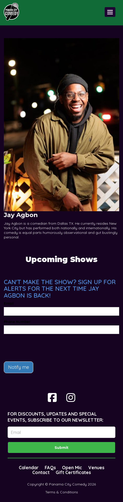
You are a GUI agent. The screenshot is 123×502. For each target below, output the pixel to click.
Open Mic (72, 467)
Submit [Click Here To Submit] (61, 447)
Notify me (18, 367)
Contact (41, 472)
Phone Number (17, 322)
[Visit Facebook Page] (52, 397)
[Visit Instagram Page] (70, 397)
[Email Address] (61, 432)
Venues (96, 467)
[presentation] (42, 348)
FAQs (50, 467)
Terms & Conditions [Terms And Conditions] (61, 492)
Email (9, 303)
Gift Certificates (73, 472)
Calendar (29, 467)
